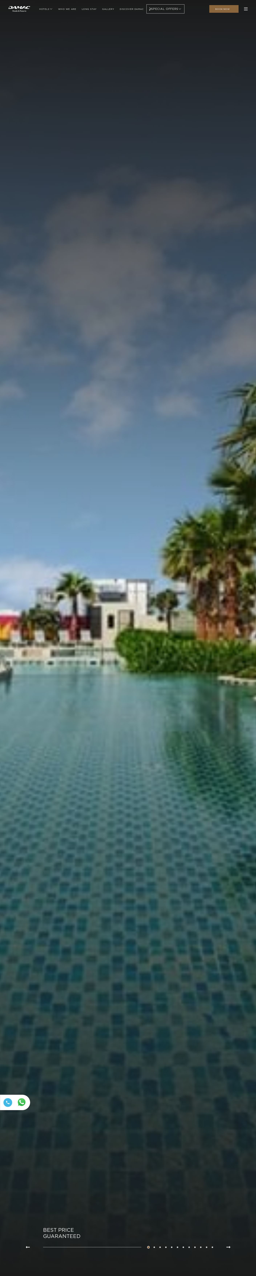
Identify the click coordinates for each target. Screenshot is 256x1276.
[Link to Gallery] (108, 10)
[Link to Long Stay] (89, 10)
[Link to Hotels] (46, 10)
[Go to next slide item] (228, 1247)
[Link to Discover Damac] (132, 10)
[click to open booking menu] (224, 10)
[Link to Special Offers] (165, 10)
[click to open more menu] (246, 10)
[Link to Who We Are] (67, 10)
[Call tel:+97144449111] (7, 1107)
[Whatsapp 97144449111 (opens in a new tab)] (22, 1107)
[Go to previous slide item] (27, 1247)
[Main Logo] (19, 10)
